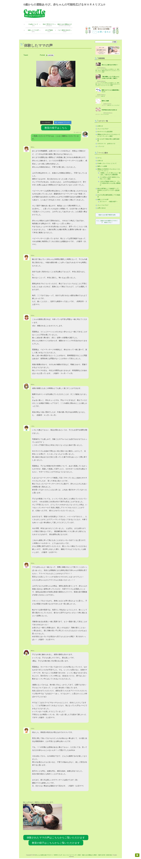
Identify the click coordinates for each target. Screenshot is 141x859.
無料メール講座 (102, 166)
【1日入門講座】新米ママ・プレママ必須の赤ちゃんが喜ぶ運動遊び (110, 183)
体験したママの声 (102, 199)
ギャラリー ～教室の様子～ (109, 201)
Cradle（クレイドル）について (107, 163)
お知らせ (103, 96)
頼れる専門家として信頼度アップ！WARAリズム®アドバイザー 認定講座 (108, 190)
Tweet (26, 55)
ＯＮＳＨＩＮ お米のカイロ (107, 143)
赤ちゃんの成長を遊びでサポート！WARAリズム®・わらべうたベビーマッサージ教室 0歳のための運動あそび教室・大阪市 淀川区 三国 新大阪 (73, 855)
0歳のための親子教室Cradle (107, 215)
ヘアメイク (100, 146)
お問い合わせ (101, 208)
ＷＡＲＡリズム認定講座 (105, 131)
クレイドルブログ (106, 84)
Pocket (42, 55)
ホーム (99, 158)
